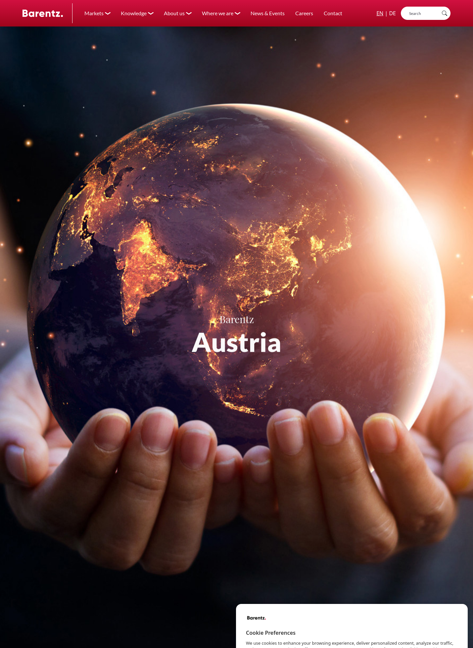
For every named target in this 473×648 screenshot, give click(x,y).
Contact (333, 13)
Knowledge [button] (134, 13)
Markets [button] (94, 13)
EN (379, 13)
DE (392, 13)
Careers (304, 13)
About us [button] (174, 13)
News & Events (268, 13)
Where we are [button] (217, 13)
